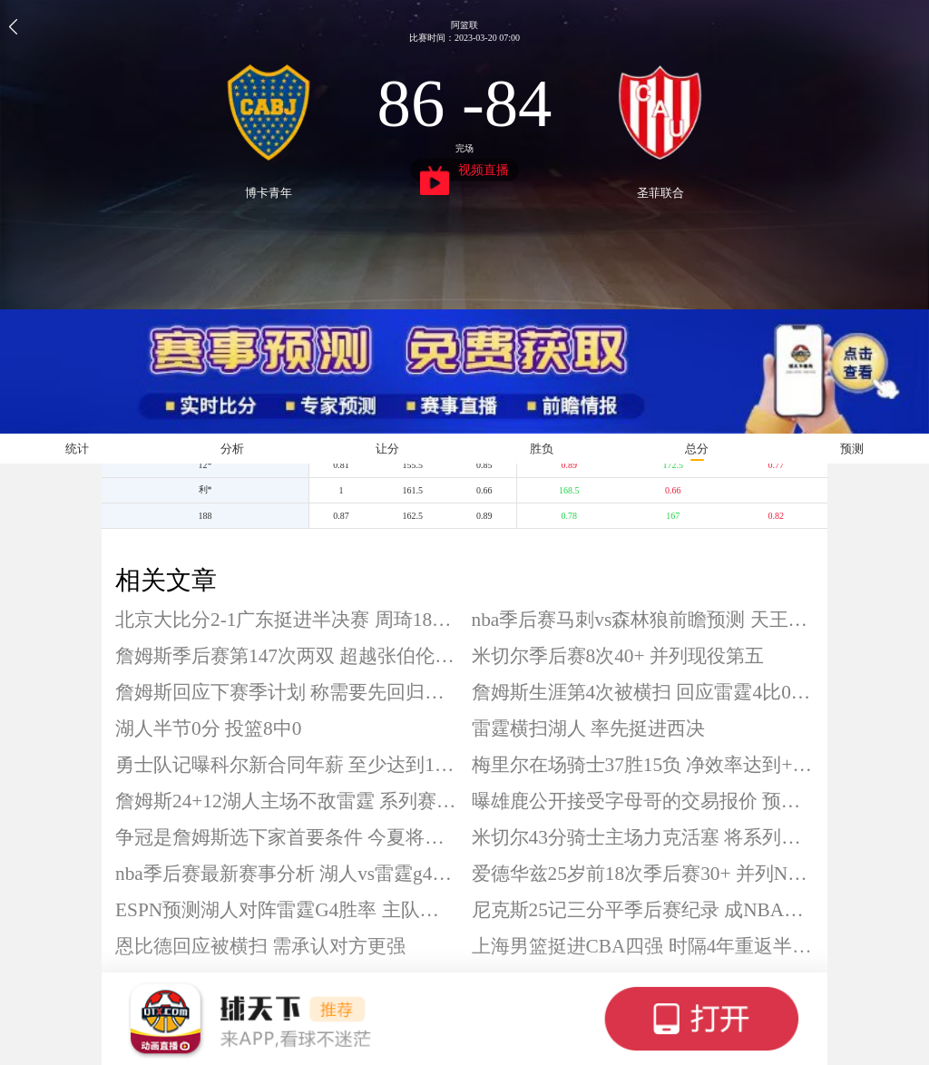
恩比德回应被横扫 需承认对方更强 (260, 946)
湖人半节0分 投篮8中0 (208, 728)
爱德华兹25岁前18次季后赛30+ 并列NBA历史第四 (643, 873)
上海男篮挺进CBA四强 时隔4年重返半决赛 (643, 946)
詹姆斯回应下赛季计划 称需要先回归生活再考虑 (286, 692)
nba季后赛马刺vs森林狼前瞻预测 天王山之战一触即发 (643, 619)
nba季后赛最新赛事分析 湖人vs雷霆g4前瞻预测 (286, 873)
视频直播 (465, 172)
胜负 (541, 448)
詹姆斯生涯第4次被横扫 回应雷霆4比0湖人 (643, 692)
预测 (852, 448)
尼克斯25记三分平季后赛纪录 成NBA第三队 (643, 910)
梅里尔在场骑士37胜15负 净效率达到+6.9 (643, 765)
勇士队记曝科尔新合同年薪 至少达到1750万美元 (286, 765)
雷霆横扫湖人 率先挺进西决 (588, 728)
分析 (232, 448)
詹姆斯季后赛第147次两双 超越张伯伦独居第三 (286, 656)
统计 (77, 448)
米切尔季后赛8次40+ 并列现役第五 (618, 656)
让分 (387, 448)
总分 (697, 448)
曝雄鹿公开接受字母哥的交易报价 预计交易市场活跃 (643, 801)
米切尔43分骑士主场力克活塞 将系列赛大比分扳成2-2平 (643, 837)
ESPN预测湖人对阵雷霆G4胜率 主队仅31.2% (286, 910)
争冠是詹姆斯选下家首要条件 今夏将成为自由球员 (286, 837)
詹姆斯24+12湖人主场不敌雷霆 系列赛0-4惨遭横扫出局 (286, 801)
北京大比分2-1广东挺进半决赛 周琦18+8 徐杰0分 (286, 619)
